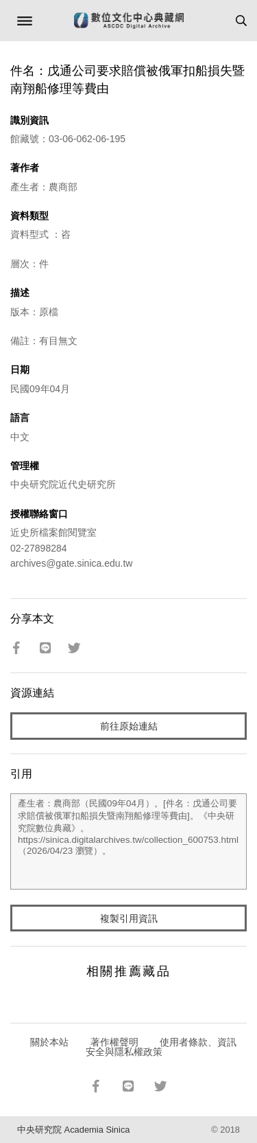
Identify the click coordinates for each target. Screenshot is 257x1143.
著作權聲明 (114, 1042)
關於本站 (49, 1042)
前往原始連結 (129, 726)
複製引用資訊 (129, 918)
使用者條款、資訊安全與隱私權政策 (161, 1047)
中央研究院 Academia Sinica (73, 1129)
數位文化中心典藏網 (129, 20)
